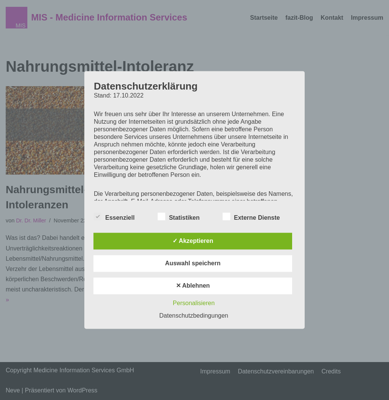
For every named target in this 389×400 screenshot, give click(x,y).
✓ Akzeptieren (192, 241)
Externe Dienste (251, 216)
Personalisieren (194, 303)
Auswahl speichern (193, 263)
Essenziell (114, 216)
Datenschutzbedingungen (193, 316)
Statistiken (179, 216)
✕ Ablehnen (193, 286)
